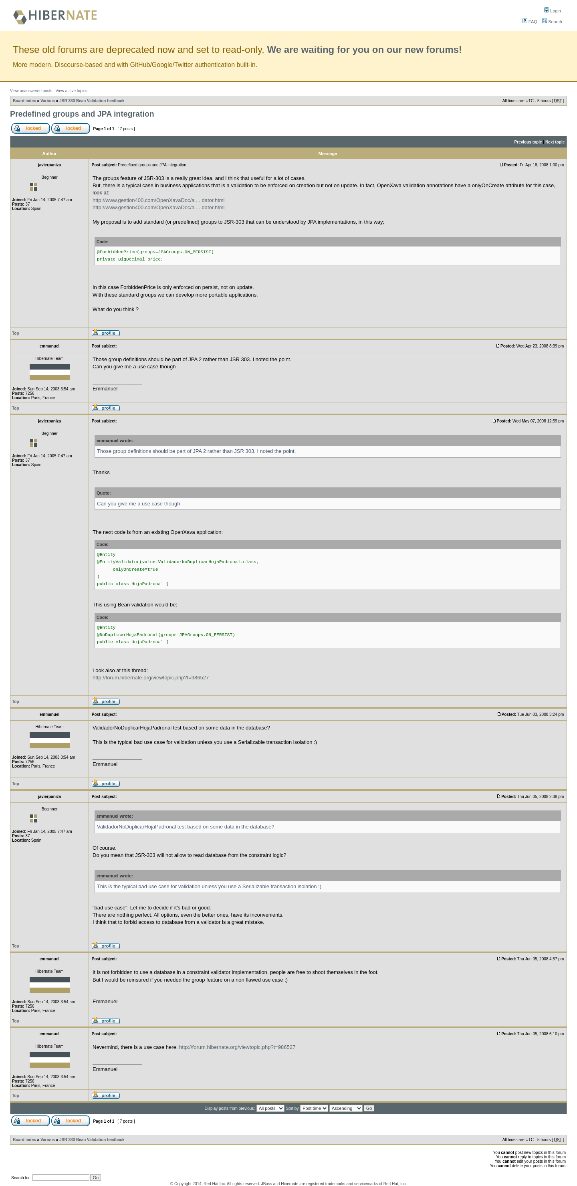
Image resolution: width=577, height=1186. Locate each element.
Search (552, 21)
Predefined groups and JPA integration (82, 113)
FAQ (530, 21)
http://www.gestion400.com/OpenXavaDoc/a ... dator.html (159, 200)
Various (47, 101)
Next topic (555, 142)
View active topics (71, 91)
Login (552, 10)
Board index (24, 101)
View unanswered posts (31, 91)
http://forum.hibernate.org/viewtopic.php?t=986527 (151, 678)
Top (15, 333)
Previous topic (528, 142)
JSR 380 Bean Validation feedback (91, 101)
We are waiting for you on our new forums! (364, 49)
